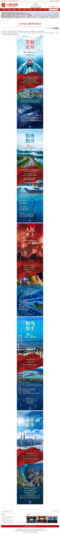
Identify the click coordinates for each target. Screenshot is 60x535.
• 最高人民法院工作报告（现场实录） (8, 521)
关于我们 (26, 526)
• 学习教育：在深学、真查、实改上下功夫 (8, 516)
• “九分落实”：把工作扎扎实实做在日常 (8, 520)
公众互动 (45, 9)
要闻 (9, 20)
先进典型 (35, 9)
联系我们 (30, 526)
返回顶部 (56, 511)
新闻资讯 (14, 9)
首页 (7, 20)
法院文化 (40, 9)
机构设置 (9, 9)
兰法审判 (24, 9)
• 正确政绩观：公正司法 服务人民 (7, 517)
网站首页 (3, 9)
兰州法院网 (9, 5)
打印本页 (53, 511)
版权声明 (34, 526)
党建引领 (30, 9)
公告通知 (19, 9)
